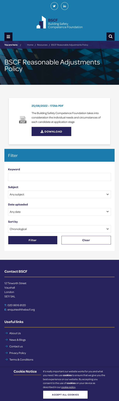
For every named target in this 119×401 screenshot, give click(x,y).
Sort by (13, 221)
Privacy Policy (17, 353)
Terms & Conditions (21, 359)
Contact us (16, 346)
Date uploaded (18, 204)
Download (51, 131)
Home (30, 44)
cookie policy (68, 387)
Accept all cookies (65, 394)
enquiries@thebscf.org (21, 309)
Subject (13, 187)
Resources (42, 44)
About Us (15, 333)
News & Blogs (17, 339)
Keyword (14, 169)
